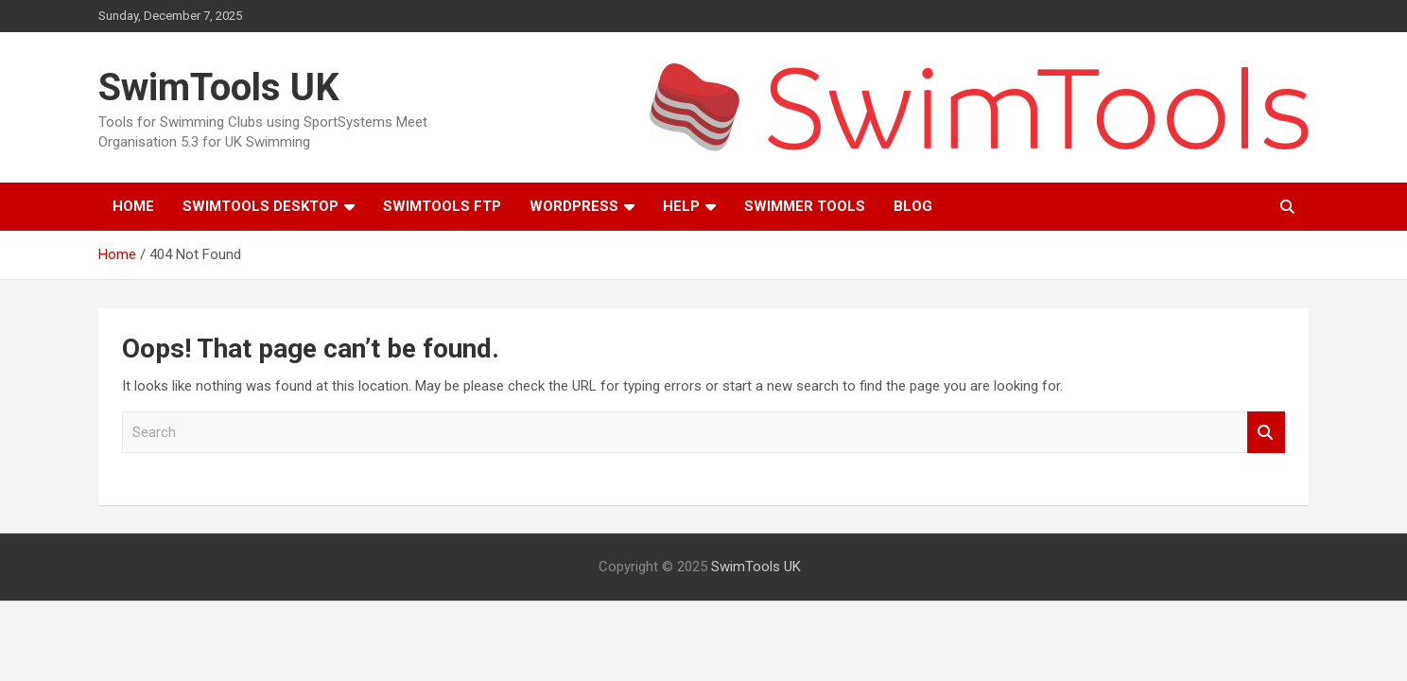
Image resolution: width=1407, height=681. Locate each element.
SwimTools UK (218, 87)
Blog (913, 206)
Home (133, 206)
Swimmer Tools (804, 206)
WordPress (574, 206)
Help (681, 206)
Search (1266, 432)
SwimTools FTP (442, 206)
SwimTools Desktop (260, 206)
